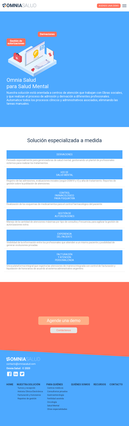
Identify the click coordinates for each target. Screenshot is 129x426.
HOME (9, 384)
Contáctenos (63, 330)
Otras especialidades (57, 409)
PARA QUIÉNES (54, 384)
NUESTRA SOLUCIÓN (28, 384)
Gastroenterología (55, 395)
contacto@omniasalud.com (21, 363)
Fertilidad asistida (55, 398)
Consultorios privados (57, 391)
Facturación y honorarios (29, 395)
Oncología (52, 402)
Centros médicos (55, 388)
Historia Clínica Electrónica (30, 391)
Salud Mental (53, 405)
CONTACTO (116, 384)
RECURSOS (100, 384)
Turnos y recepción (26, 388)
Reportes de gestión (27, 398)
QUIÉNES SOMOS (80, 384)
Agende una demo (109, 5)
